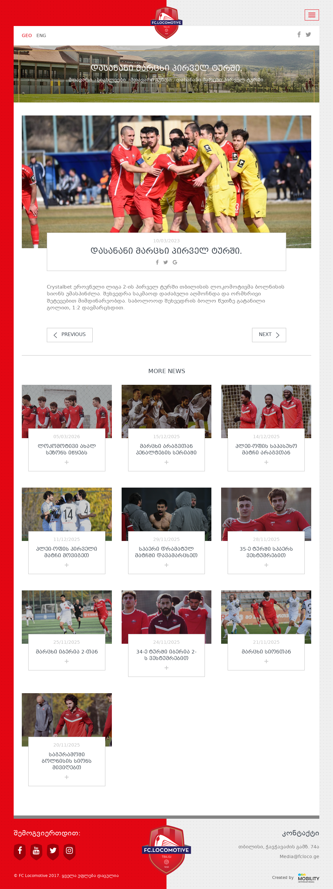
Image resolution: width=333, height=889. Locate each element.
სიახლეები (111, 80)
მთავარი (80, 80)
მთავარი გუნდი (151, 80)
